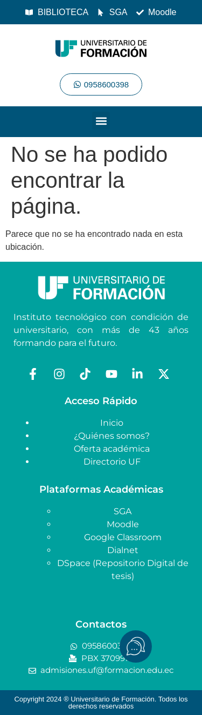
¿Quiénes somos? (112, 436)
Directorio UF (112, 462)
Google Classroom (123, 537)
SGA (122, 511)
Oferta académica (112, 449)
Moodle (123, 524)
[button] (101, 121)
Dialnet (122, 550)
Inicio (111, 423)
